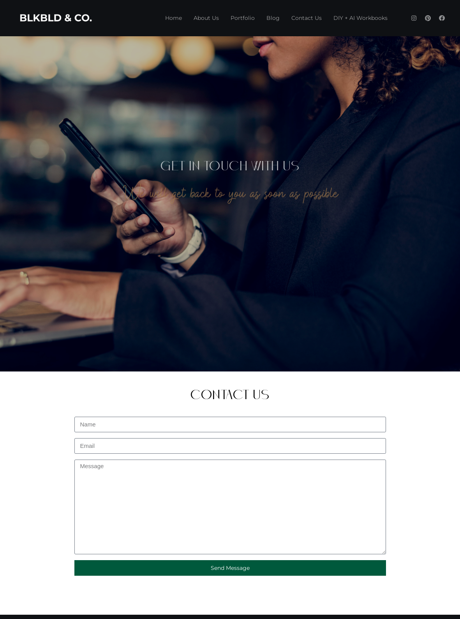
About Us (206, 17)
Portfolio (243, 17)
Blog (273, 17)
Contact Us (306, 17)
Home (173, 17)
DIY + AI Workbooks (360, 17)
